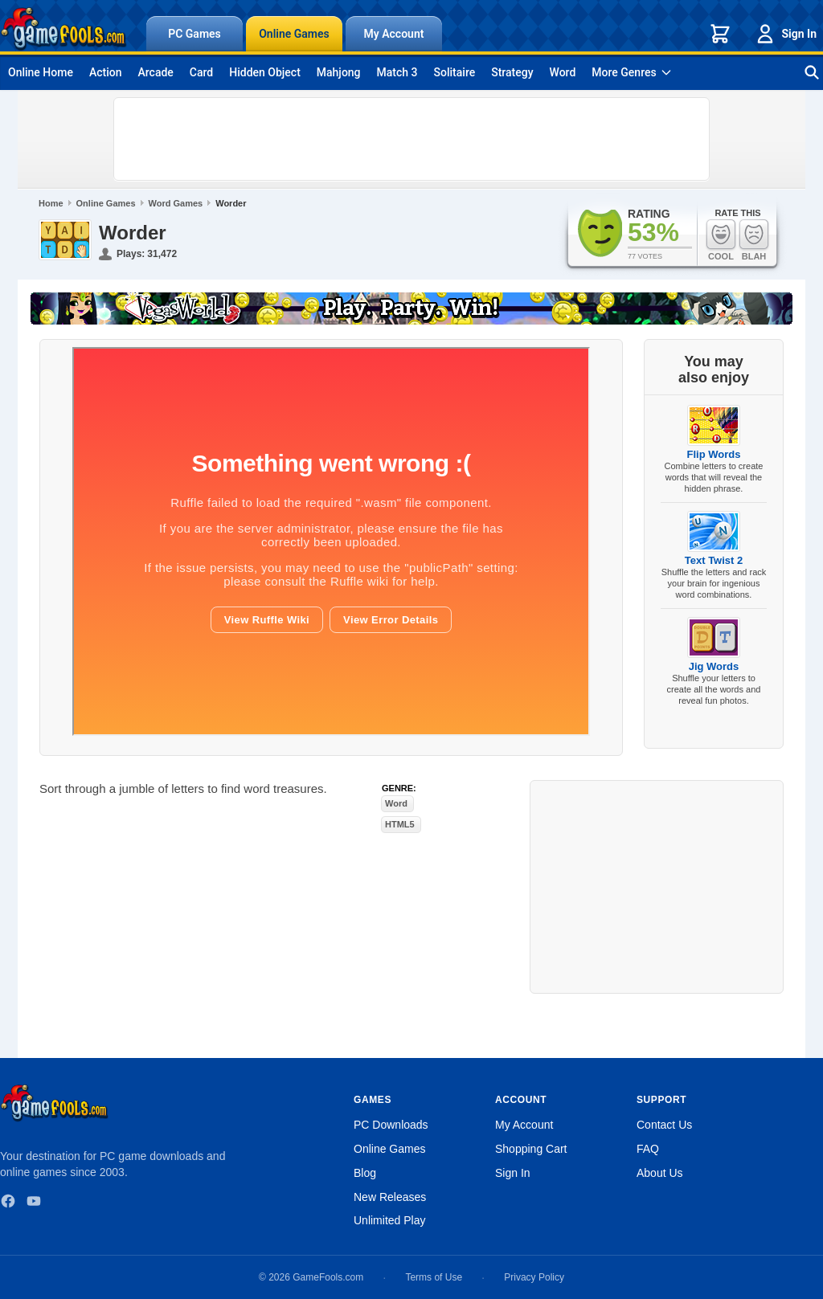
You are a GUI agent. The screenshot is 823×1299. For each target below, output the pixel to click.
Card (201, 72)
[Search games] (811, 72)
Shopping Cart (531, 1148)
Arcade (155, 72)
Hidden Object (265, 72)
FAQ (648, 1148)
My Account (394, 33)
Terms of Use (433, 1277)
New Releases (390, 1197)
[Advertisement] (411, 139)
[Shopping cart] (720, 33)
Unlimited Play (389, 1220)
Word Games (176, 203)
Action (105, 72)
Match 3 (397, 72)
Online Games (294, 33)
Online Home (40, 72)
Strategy (512, 72)
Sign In (785, 33)
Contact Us (664, 1124)
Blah (754, 240)
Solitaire (455, 72)
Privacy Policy (534, 1277)
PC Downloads (391, 1124)
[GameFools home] (63, 28)
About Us (660, 1172)
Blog (365, 1172)
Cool (721, 240)
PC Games (194, 33)
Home (51, 203)
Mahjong (339, 72)
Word (563, 72)
